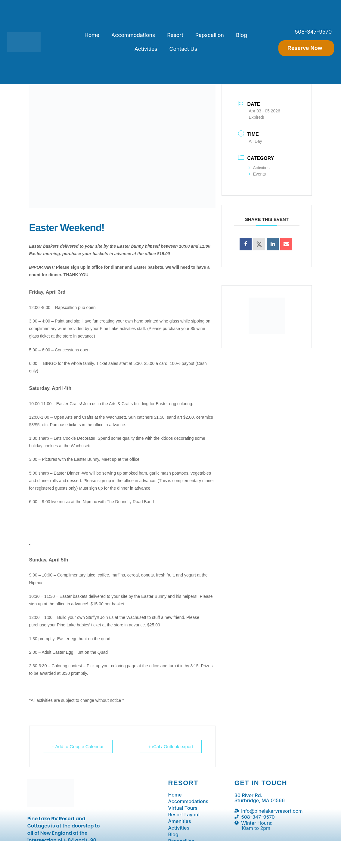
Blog (241, 35)
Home (92, 35)
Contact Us (183, 49)
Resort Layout (184, 814)
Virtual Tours (182, 808)
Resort (175, 35)
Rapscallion (209, 35)
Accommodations (133, 35)
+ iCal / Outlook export (170, 746)
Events (257, 174)
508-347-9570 (313, 32)
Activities (146, 49)
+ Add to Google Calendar (78, 746)
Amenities (179, 821)
